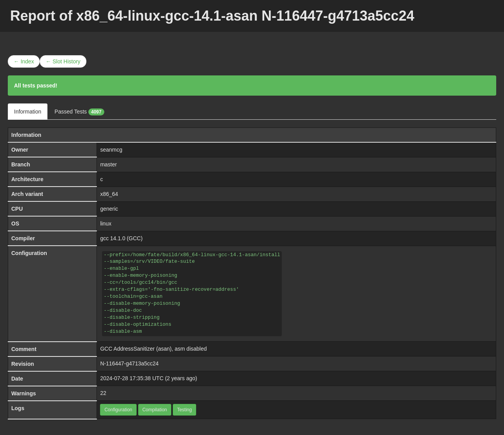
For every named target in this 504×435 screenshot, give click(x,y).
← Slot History (63, 61)
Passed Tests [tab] (79, 111)
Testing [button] (184, 409)
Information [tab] (27, 111)
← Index (24, 61)
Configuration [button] (118, 409)
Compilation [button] (154, 409)
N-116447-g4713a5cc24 (129, 363)
